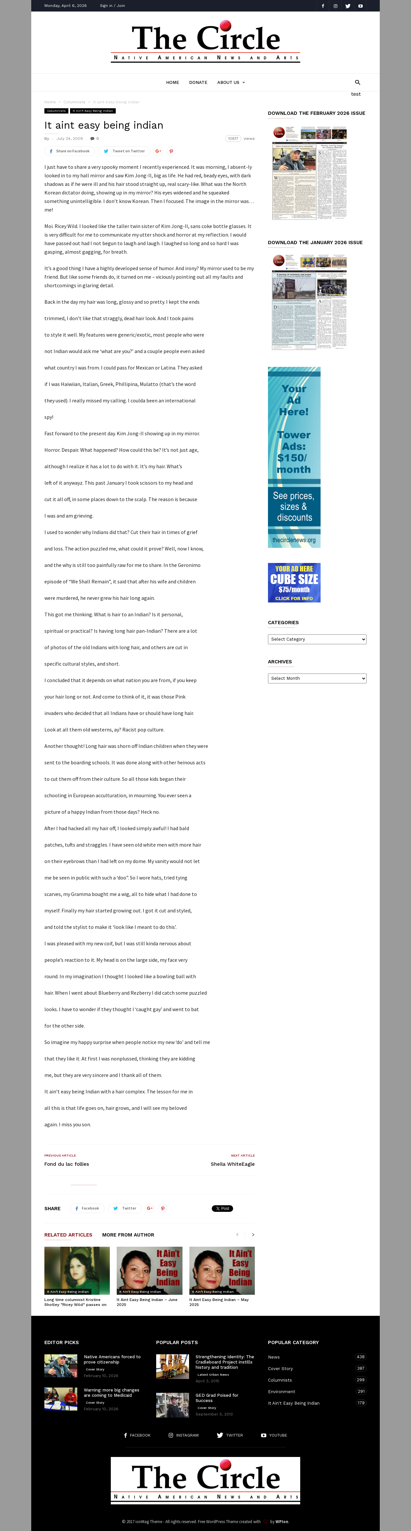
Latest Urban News (213, 1374)
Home (172, 82)
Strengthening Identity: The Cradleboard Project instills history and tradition (225, 1362)
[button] (356, 82)
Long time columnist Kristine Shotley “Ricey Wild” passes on (75, 1302)
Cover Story (95, 1369)
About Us (231, 82)
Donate (198, 82)
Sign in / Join (112, 5)
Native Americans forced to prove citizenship (112, 1359)
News (310, 1356)
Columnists (74, 102)
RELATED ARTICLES (68, 1235)
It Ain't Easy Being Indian (93, 111)
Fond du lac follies (66, 1164)
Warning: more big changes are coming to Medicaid (111, 1393)
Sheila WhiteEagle (233, 1164)
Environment (310, 1391)
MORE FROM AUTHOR (128, 1235)
